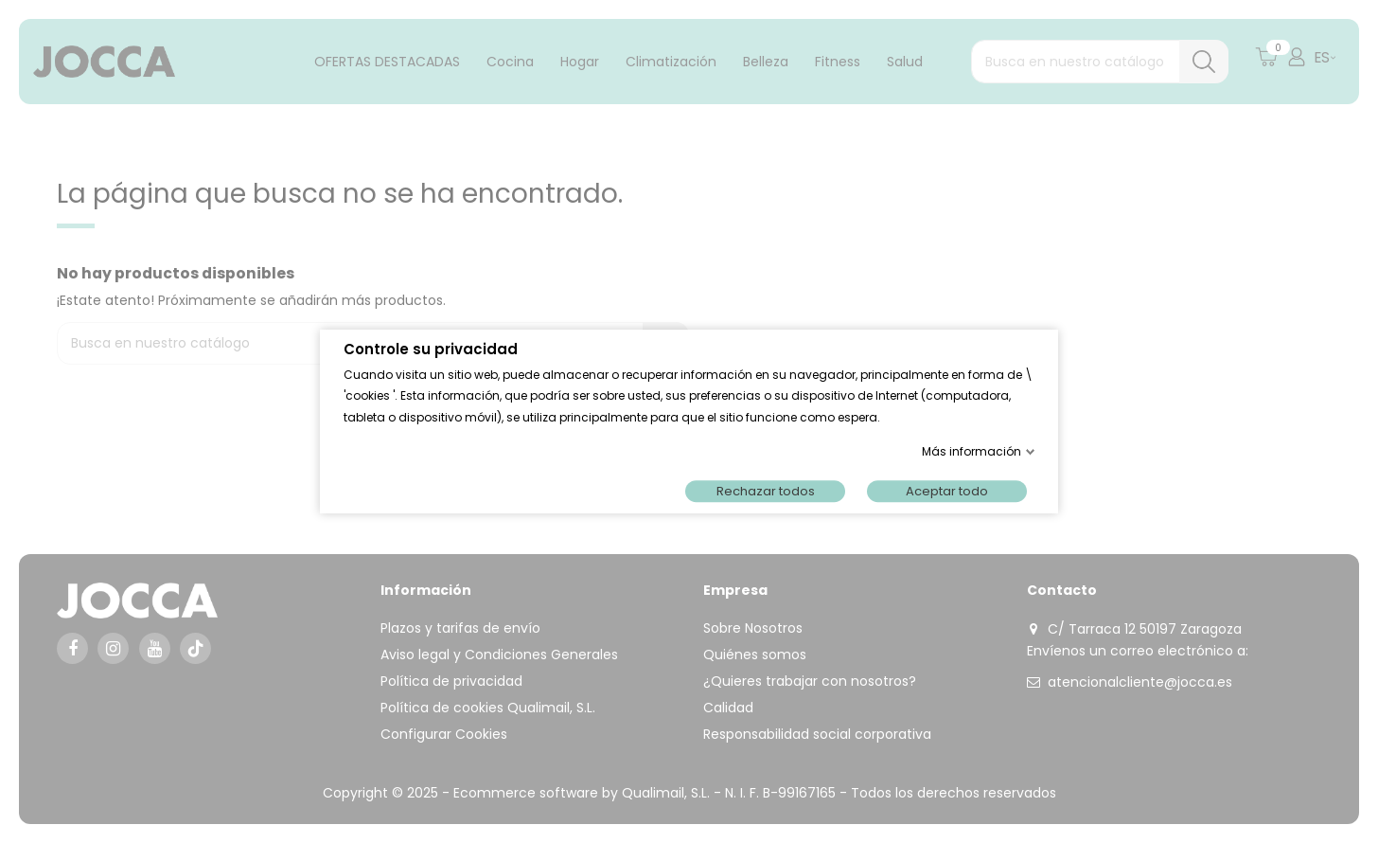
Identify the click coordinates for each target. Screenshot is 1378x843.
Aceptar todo (947, 491)
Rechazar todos (765, 491)
